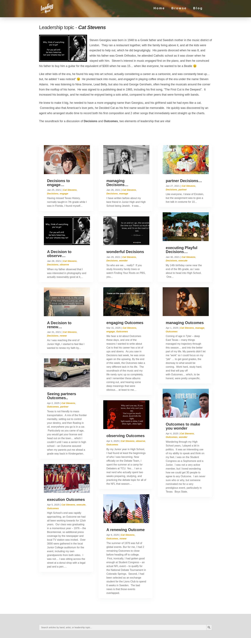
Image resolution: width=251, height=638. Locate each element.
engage (64, 180)
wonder (123, 247)
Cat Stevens (70, 176)
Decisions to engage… (58, 169)
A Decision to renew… (59, 311)
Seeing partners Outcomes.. (61, 382)
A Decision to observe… (59, 240)
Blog (198, 9)
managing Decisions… (117, 169)
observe (64, 251)
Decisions (52, 180)
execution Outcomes (66, 486)
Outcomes (53, 393)
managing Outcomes (185, 309)
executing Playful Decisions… (181, 236)
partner (64, 393)
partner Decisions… (184, 167)
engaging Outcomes (124, 309)
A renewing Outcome (125, 516)
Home (159, 9)
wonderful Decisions (125, 238)
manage (123, 180)
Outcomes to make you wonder (183, 413)
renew (63, 322)
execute (81, 491)
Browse (179, 9)
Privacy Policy (70, 632)
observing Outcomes (125, 422)
